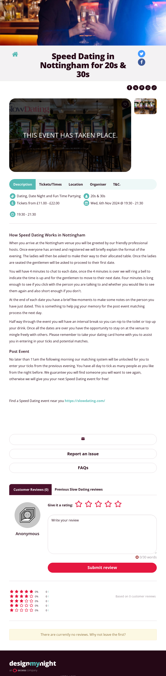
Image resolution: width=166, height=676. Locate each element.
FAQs (83, 467)
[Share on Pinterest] (141, 87)
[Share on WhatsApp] (148, 87)
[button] (51, 591)
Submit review (102, 567)
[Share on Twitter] (135, 87)
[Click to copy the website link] (154, 87)
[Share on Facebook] (129, 87)
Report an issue (83, 454)
